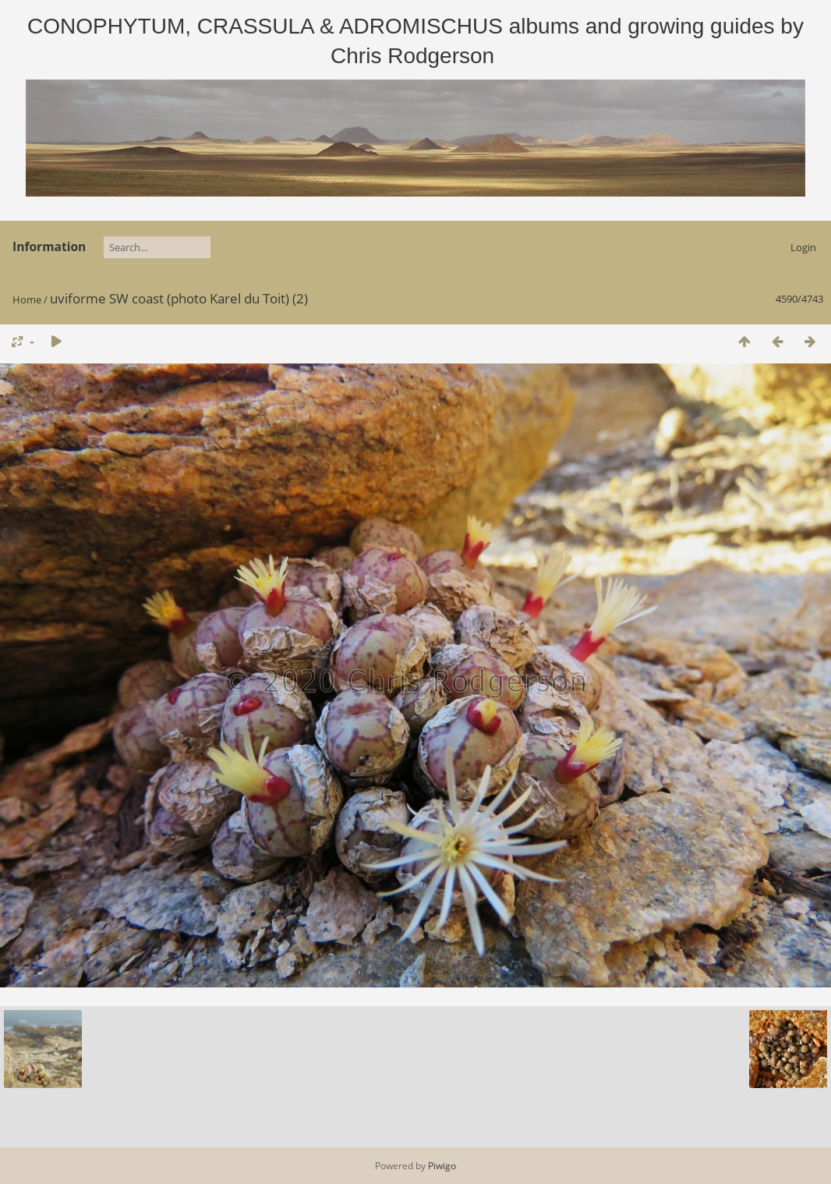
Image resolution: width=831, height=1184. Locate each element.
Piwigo (442, 1165)
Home (26, 299)
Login (803, 247)
